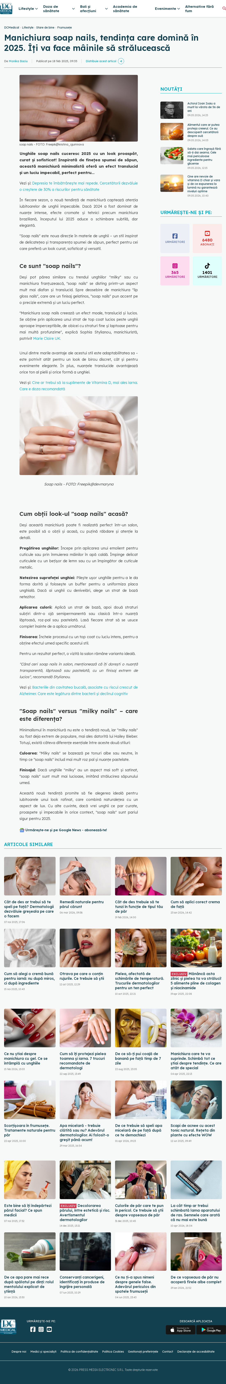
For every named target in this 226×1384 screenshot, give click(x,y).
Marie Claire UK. (47, 338)
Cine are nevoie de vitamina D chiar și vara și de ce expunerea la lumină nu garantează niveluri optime (203, 184)
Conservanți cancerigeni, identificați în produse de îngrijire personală (82, 1282)
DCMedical (11, 27)
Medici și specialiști (43, 1351)
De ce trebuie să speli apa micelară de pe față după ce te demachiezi (138, 1130)
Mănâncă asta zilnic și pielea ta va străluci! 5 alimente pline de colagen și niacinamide (196, 980)
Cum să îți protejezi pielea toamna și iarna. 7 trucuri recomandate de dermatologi (83, 1060)
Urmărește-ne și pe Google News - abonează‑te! (66, 830)
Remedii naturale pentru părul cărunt (82, 904)
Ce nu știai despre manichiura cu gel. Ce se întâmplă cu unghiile (26, 1058)
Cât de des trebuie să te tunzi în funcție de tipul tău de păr (139, 907)
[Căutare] (224, 8)
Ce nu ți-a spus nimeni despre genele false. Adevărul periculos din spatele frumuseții (135, 1284)
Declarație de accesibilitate (196, 1351)
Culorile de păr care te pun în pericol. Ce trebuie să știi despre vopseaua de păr (139, 1210)
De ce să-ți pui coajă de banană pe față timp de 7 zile (138, 1058)
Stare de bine (45, 27)
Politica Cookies (113, 1351)
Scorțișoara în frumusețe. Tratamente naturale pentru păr (29, 1130)
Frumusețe (64, 27)
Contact (167, 1351)
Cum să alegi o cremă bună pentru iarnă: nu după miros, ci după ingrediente (29, 978)
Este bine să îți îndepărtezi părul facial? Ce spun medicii (27, 1210)
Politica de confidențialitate (79, 1351)
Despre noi (18, 1351)
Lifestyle (27, 27)
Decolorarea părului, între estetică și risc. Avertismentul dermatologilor (85, 1212)
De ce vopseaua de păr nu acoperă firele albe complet (196, 1279)
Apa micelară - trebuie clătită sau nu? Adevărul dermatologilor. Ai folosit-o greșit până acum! (84, 1132)
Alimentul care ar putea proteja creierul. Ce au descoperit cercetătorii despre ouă (203, 130)
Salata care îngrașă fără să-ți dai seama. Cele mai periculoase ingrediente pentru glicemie (204, 156)
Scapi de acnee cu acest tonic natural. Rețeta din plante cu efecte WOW (193, 1130)
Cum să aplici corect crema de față (195, 904)
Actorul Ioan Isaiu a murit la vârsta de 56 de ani (203, 107)
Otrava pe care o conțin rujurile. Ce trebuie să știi (82, 976)
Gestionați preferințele (143, 1351)
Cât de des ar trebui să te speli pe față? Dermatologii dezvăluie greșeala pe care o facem (29, 909)
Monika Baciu (18, 61)
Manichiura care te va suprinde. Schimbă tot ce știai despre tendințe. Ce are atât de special (196, 1060)
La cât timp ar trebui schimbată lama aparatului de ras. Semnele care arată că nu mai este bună (195, 1212)
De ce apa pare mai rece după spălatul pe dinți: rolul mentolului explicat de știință (29, 1284)
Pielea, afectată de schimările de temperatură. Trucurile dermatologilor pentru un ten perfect (139, 980)
